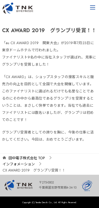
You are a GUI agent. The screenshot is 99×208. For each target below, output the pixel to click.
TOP (26, 158)
